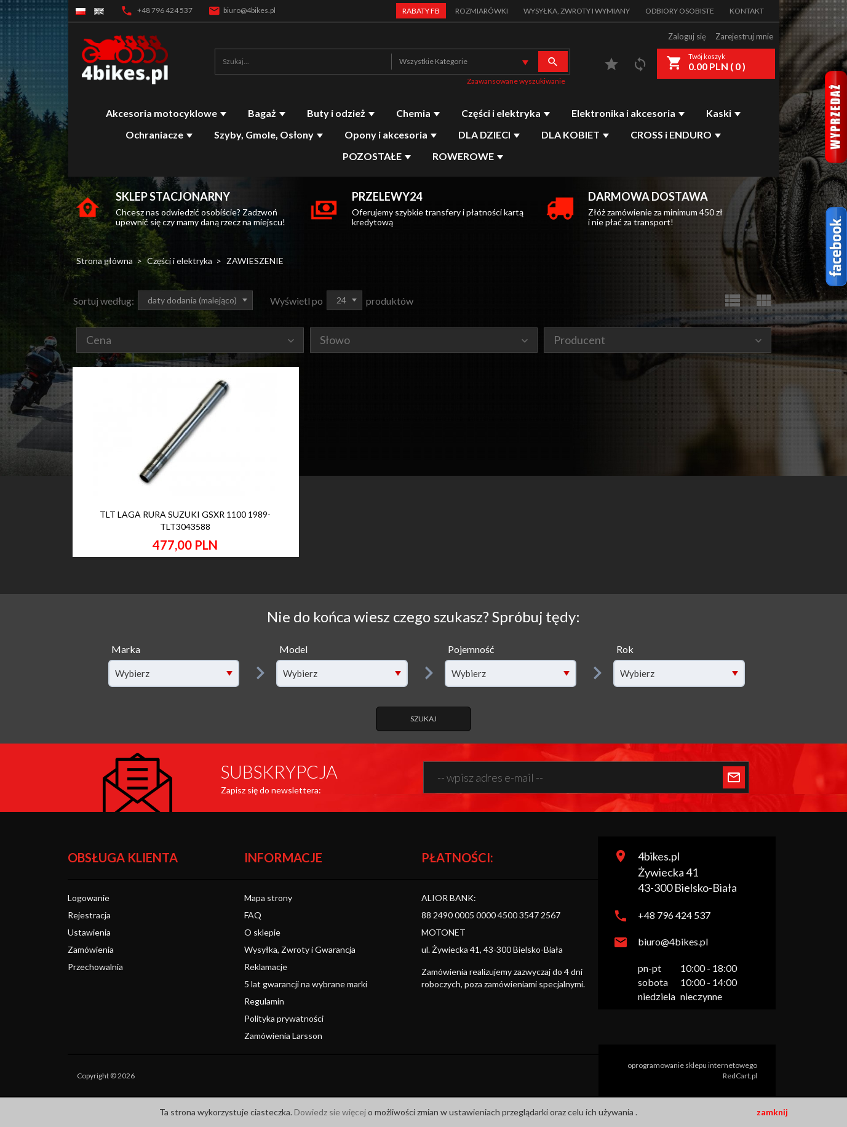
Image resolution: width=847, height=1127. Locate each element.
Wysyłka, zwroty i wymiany (576, 10)
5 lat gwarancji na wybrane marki (305, 984)
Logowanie (88, 897)
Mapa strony (268, 897)
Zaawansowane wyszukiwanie (516, 81)
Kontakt (747, 10)
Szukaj (423, 718)
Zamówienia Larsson (283, 1035)
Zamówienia (91, 949)
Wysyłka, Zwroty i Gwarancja (300, 949)
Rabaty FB (421, 10)
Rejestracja (89, 915)
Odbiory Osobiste (679, 10)
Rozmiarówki (481, 10)
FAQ (252, 915)
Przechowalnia (95, 966)
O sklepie (262, 932)
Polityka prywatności (284, 1018)
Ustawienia (89, 932)
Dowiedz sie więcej (331, 1112)
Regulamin (264, 1001)
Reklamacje (265, 966)
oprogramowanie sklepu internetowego (692, 1065)
